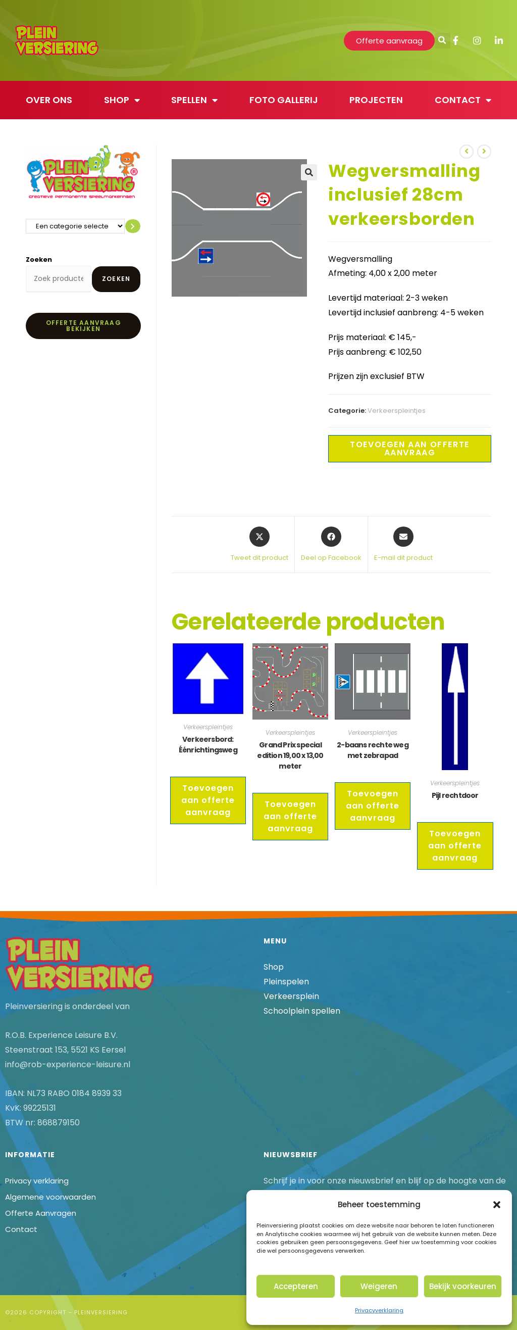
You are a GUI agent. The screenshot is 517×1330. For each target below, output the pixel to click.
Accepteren (296, 1286)
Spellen (194, 100)
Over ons (49, 99)
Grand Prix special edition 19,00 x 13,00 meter (290, 755)
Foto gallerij (283, 99)
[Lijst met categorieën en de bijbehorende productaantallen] (75, 226)
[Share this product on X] (259, 545)
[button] (497, 1205)
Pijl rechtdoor (455, 795)
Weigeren (378, 1286)
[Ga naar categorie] (133, 226)
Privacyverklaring (379, 1310)
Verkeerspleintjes (397, 410)
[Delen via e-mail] (403, 545)
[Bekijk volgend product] (484, 152)
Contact (463, 100)
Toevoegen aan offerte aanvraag (410, 448)
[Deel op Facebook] (331, 545)
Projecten (376, 99)
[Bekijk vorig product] (466, 152)
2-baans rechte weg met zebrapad (372, 750)
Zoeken (39, 259)
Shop (122, 100)
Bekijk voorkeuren (462, 1286)
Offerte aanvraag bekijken (83, 325)
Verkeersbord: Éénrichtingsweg (208, 744)
